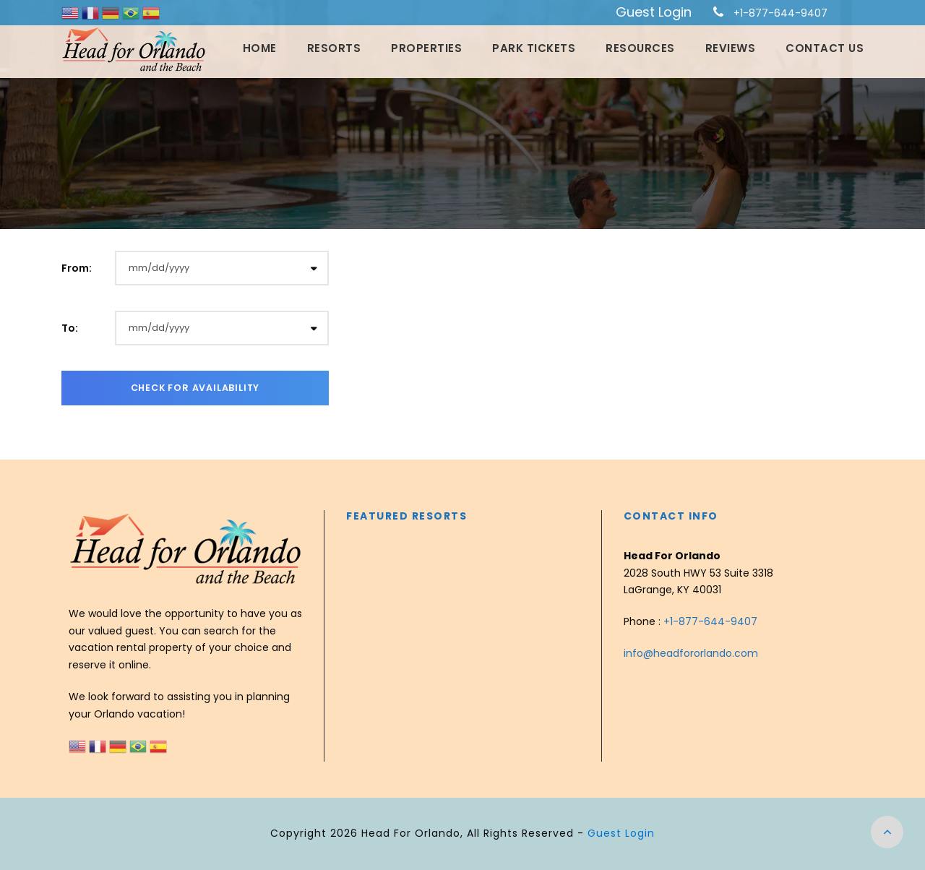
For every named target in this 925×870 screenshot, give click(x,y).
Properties (426, 48)
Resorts (334, 48)
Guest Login (654, 12)
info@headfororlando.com (691, 653)
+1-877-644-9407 (780, 13)
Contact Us (825, 48)
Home (260, 48)
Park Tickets (533, 48)
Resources (640, 48)
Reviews (730, 48)
